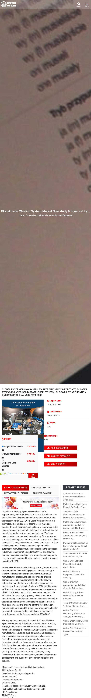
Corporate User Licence (9, 464)
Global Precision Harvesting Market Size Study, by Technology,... (74, 613)
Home (21, 215)
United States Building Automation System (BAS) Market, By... (75, 535)
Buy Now (33, 476)
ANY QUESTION (56, 464)
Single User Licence (13, 446)
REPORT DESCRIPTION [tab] (15, 487)
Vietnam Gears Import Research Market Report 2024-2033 (74, 496)
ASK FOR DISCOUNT (58, 456)
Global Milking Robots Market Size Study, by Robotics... (73, 595)
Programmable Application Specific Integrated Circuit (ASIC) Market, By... (75, 546)
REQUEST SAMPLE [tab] (42, 493)
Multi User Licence (13, 454)
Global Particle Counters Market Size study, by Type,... (74, 631)
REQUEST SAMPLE (57, 448)
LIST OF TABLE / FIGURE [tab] (16, 493)
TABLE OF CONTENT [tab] (41, 487)
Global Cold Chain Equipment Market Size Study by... (74, 574)
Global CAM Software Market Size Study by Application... (73, 564)
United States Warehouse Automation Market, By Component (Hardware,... (74, 525)
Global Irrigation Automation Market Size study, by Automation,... (74, 585)
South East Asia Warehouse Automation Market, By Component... (74, 514)
